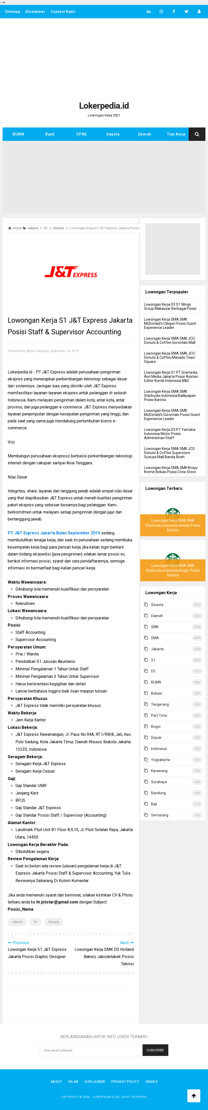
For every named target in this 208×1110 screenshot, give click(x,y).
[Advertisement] (104, 57)
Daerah (144, 134)
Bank (49, 134)
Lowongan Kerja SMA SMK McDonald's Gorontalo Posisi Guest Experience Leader (172, 414)
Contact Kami (63, 12)
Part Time (159, 715)
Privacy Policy (125, 1081)
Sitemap (12, 12)
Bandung (158, 793)
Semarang (159, 815)
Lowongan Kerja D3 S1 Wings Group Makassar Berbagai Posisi (170, 306)
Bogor (156, 726)
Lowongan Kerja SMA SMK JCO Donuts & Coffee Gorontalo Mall (169, 340)
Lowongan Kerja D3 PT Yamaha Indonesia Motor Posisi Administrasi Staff (169, 434)
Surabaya (159, 782)
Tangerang (160, 704)
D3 (153, 671)
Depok (156, 738)
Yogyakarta (160, 760)
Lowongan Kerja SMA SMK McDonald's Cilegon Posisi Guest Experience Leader (170, 323)
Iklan (73, 1081)
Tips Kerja (176, 134)
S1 (35, 922)
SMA (155, 638)
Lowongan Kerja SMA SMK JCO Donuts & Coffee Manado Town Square (169, 357)
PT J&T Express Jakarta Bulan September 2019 (54, 533)
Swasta (113, 134)
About (56, 1081)
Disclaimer (36, 12)
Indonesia (159, 749)
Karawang (159, 771)
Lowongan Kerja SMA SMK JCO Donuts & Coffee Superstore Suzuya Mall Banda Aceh (169, 453)
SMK (155, 627)
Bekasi (156, 693)
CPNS (81, 134)
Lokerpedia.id (104, 1097)
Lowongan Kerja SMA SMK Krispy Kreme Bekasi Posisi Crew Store (171, 470)
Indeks (152, 1081)
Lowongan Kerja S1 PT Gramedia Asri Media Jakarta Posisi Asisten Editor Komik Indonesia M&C (171, 376)
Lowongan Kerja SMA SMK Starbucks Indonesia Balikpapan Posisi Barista (170, 395)
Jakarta (17, 922)
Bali (154, 804)
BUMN (18, 134)
